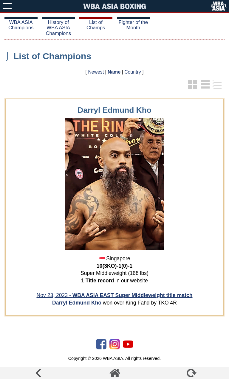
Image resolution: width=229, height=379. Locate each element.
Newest (96, 71)
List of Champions (52, 56)
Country (132, 71)
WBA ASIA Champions (21, 25)
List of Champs (95, 25)
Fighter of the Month (133, 25)
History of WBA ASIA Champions (58, 27)
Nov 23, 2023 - (114, 295)
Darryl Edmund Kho (76, 303)
